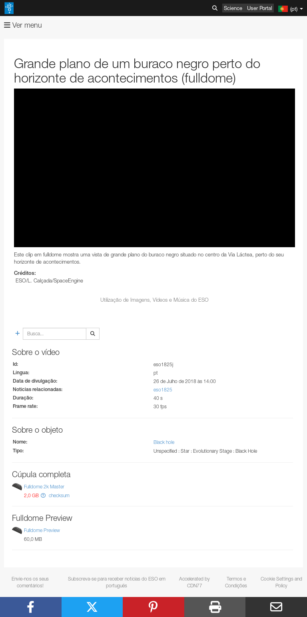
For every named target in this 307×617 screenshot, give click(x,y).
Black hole (164, 442)
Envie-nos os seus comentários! (30, 582)
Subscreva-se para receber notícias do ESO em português (116, 582)
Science (233, 8)
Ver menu (23, 25)
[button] (43, 495)
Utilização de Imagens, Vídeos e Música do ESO (154, 299)
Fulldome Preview (42, 530)
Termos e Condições (236, 582)
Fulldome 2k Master (44, 487)
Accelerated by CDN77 (194, 582)
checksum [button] (59, 495)
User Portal (259, 8)
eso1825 (163, 390)
